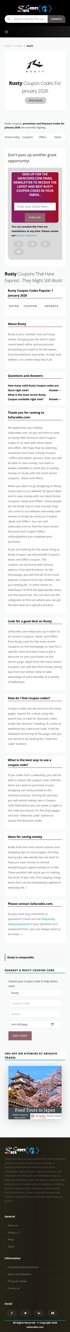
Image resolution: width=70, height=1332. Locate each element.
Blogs (11, 1239)
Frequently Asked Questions (23, 1267)
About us (13, 1225)
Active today (12, 137)
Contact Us (14, 1288)
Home (11, 1246)
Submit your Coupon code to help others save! (33, 983)
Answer (55, 390)
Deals (57, 137)
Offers (42, 137)
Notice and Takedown (19, 1274)
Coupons (27, 137)
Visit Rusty (36, 100)
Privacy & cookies (17, 1281)
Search (56, 19)
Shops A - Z (14, 1232)
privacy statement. (26, 235)
